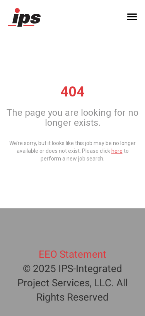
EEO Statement (72, 254)
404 (72, 92)
